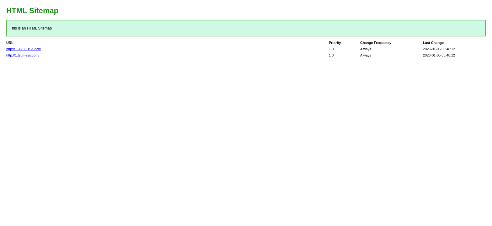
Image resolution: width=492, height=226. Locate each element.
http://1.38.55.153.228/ (23, 49)
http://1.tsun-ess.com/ (22, 55)
